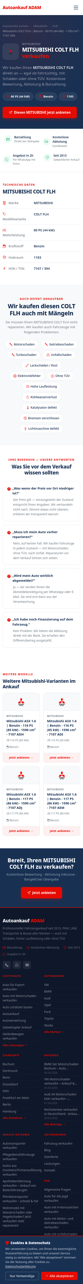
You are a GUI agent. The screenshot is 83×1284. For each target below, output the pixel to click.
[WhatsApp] (17, 965)
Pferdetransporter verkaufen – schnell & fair (21, 1198)
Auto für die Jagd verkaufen (56, 1198)
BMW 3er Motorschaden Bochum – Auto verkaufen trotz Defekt (61, 1066)
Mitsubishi (40, 26)
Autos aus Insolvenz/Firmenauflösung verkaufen (21, 1170)
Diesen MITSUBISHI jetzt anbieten (40, 112)
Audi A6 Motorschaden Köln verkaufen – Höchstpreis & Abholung (61, 1096)
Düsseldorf (10, 1084)
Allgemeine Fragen (57, 1189)
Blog (47, 1150)
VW (46, 985)
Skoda (48, 1025)
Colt (55, 26)
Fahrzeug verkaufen (58, 1143)
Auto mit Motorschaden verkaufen (19, 998)
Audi (47, 998)
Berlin (7, 1104)
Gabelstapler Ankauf (17, 1027)
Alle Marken (54, 1032)
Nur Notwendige (22, 1276)
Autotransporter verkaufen (14, 1145)
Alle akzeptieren (59, 1276)
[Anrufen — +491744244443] (7, 965)
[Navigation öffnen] (75, 7)
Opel (47, 1005)
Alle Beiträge (54, 1124)
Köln (6, 1091)
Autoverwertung (14, 1020)
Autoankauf (22, 7)
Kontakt (49, 1170)
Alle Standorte (14, 1118)
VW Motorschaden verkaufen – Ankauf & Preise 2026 (59, 1081)
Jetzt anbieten (41, 892)
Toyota (49, 1018)
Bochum (8, 1064)
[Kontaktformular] (27, 965)
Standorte (51, 1157)
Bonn (6, 1077)
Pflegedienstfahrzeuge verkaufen (19, 1156)
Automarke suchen (15, 26)
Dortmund (10, 1071)
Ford (47, 1012)
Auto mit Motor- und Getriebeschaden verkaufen (58, 1222)
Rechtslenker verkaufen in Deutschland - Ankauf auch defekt (61, 1111)
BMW (48, 991)
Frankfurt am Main (16, 1098)
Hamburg (9, 1111)
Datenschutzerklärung (20, 1266)
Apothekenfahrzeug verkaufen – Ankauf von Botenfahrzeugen (19, 1185)
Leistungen (52, 1163)
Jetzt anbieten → (21, 757)
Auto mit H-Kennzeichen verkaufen (61, 1209)
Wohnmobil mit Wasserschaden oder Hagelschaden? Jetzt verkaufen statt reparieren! (17, 1216)
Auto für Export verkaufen (13, 987)
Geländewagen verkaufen (13, 1036)
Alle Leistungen (15, 1045)
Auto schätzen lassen (18, 1007)
